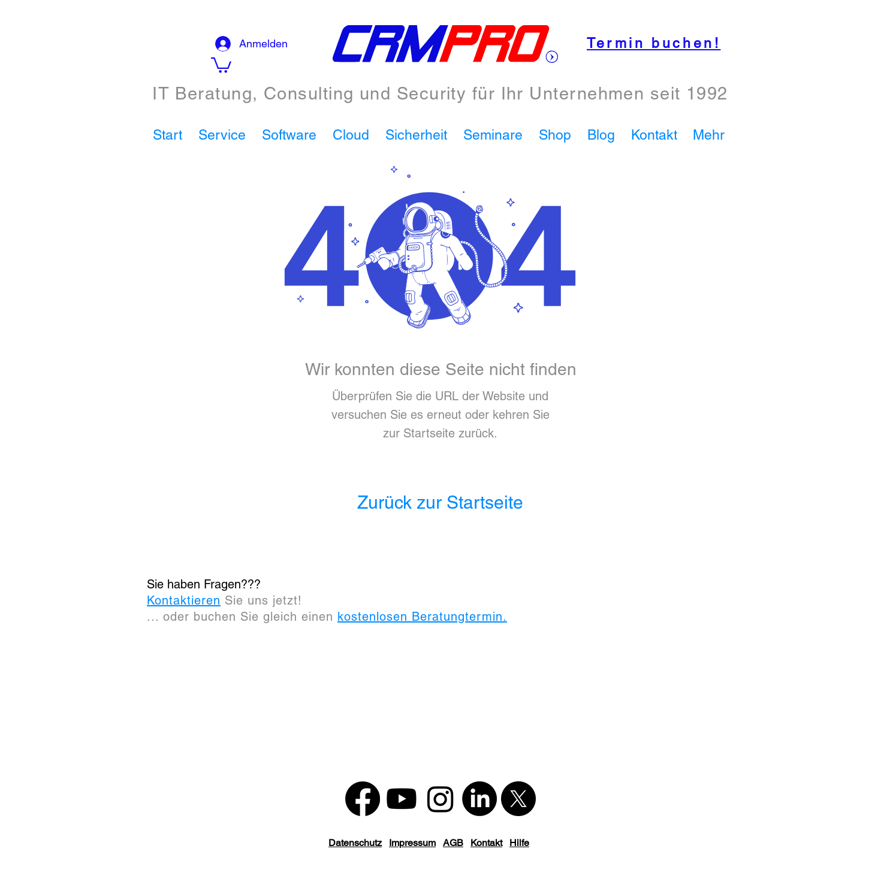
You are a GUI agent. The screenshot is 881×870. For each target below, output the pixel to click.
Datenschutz (355, 842)
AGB (453, 842)
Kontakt (486, 842)
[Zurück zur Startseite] (440, 503)
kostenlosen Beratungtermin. (422, 616)
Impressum (412, 842)
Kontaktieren (184, 600)
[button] (224, 134)
